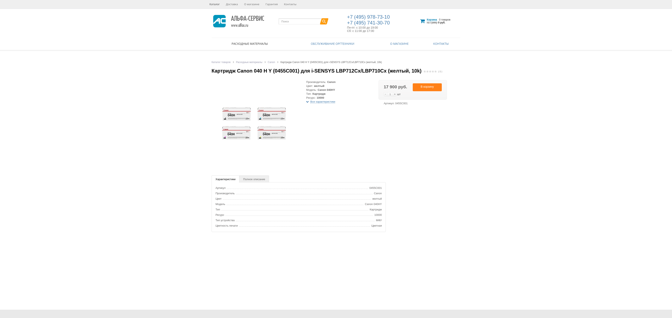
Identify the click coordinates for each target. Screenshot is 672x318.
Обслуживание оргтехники (332, 44)
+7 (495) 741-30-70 (368, 22)
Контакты (290, 4)
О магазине (251, 4)
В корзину (427, 86)
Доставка (232, 4)
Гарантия (271, 4)
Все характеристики (322, 101)
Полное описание (254, 179)
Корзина (432, 19)
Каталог (214, 4)
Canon (271, 62)
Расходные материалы (250, 44)
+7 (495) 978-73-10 (368, 17)
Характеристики (225, 179)
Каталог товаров (221, 62)
